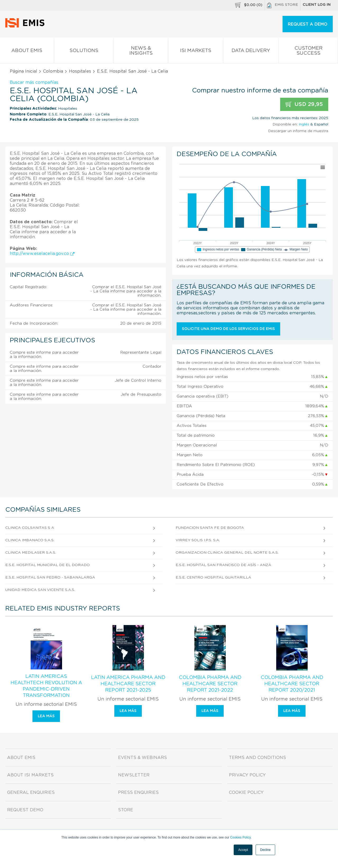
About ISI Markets (30, 775)
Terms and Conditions (257, 758)
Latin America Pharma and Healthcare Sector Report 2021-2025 (128, 684)
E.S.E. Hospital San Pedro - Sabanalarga (50, 577)
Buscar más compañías (34, 82)
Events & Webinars (142, 758)
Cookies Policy (240, 837)
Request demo (25, 810)
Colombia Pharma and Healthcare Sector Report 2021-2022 (210, 684)
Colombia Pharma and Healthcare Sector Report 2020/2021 (292, 684)
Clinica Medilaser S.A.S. (30, 553)
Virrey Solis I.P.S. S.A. (198, 540)
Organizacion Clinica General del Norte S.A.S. (227, 553)
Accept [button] (243, 850)
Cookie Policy (246, 792)
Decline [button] (265, 850)
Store (125, 810)
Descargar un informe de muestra (298, 131)
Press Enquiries (138, 792)
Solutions (84, 51)
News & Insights (141, 52)
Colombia (53, 71)
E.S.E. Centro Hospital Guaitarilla (213, 577)
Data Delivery (251, 51)
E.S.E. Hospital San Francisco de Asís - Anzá (223, 565)
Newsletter (133, 775)
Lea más (46, 716)
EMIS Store (282, 5)
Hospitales (80, 71)
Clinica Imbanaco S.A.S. (29, 540)
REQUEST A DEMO (307, 24)
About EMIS (27, 51)
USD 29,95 (304, 104)
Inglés (304, 124)
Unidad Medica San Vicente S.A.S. (40, 590)
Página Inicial (23, 71)
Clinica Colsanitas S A (29, 528)
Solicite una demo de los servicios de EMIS (228, 329)
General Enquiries (31, 792)
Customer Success (308, 52)
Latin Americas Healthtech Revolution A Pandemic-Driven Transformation (46, 686)
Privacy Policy (247, 775)
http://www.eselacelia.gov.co (42, 253)
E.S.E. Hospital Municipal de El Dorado (47, 565)
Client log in (317, 5)
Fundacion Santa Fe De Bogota (210, 528)
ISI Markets (195, 51)
